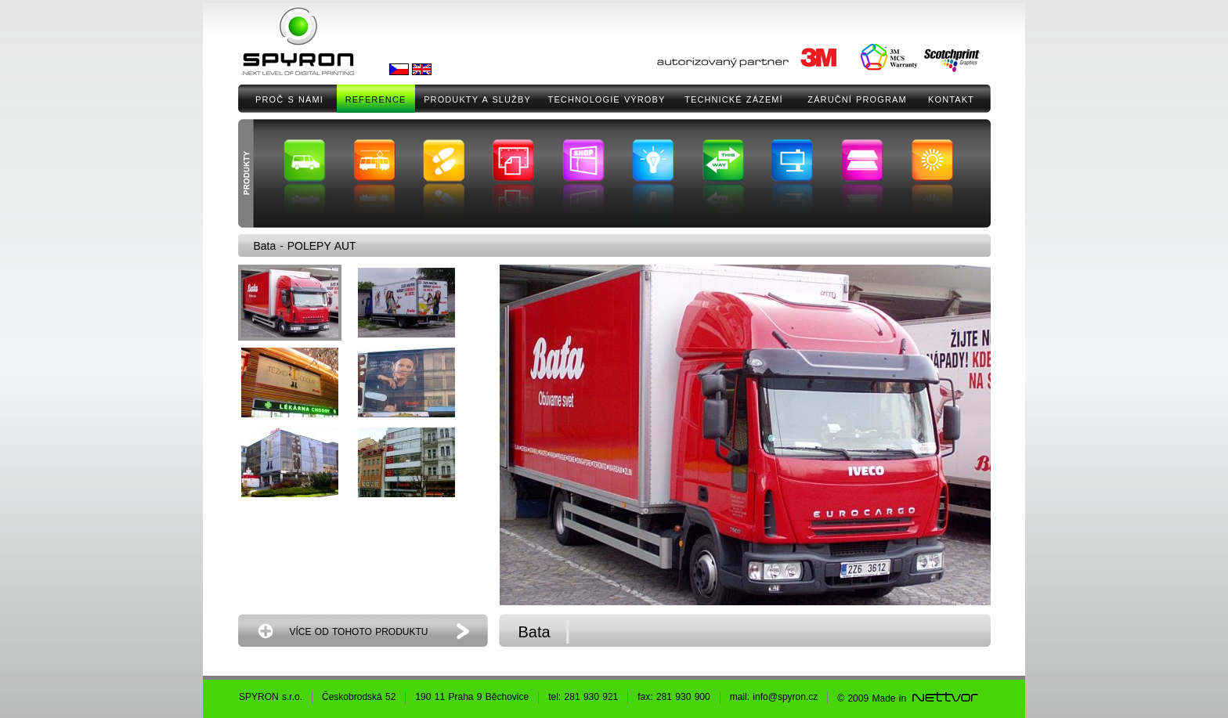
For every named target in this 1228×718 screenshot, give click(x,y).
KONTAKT (951, 99)
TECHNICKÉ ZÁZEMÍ (733, 99)
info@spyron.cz (785, 696)
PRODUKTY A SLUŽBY (477, 99)
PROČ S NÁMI (289, 99)
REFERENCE (375, 99)
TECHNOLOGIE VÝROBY (607, 99)
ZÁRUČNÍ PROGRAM (856, 99)
